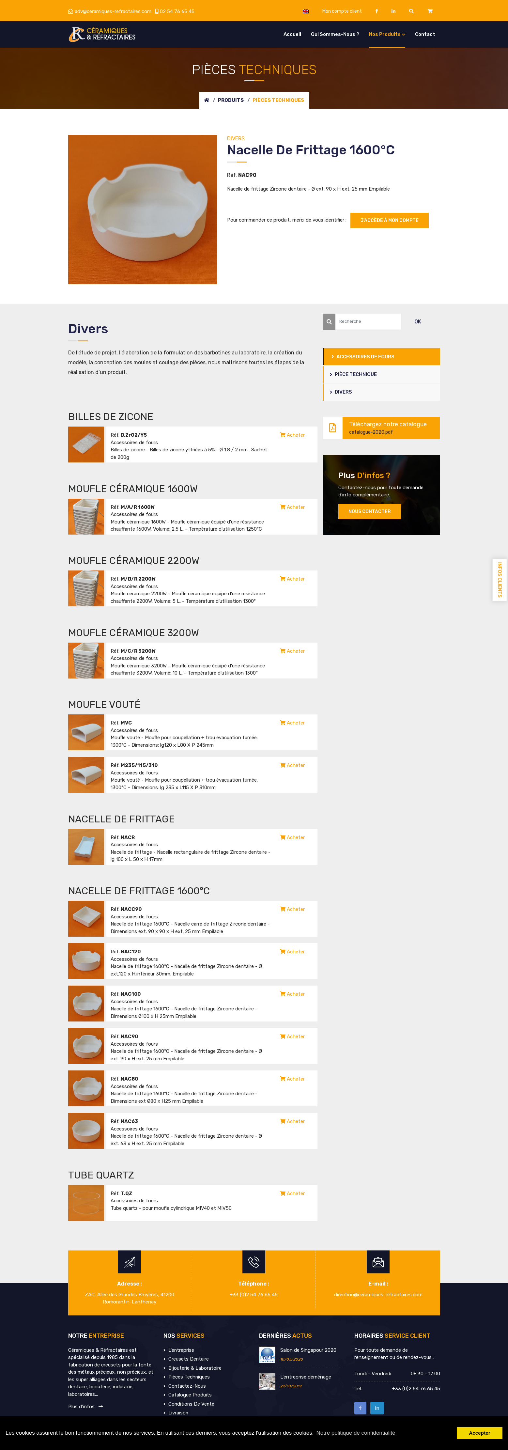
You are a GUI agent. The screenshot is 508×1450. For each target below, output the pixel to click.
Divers (341, 392)
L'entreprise (178, 1350)
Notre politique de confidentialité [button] (355, 1433)
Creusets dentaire (186, 1359)
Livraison (176, 1413)
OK (417, 322)
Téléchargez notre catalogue (378, 428)
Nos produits (385, 34)
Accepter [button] (479, 1433)
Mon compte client (342, 11)
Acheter (292, 435)
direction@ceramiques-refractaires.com (378, 1295)
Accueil (292, 34)
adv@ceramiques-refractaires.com (109, 11)
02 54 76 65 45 (174, 11)
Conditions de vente (189, 1404)
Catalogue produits (187, 1395)
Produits (231, 100)
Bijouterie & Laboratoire (192, 1368)
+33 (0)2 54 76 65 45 (254, 1295)
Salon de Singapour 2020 (308, 1350)
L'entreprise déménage (305, 1377)
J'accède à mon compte (390, 220)
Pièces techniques (186, 1377)
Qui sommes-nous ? (335, 34)
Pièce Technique (353, 374)
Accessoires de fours (363, 357)
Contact (425, 34)
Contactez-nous (184, 1386)
